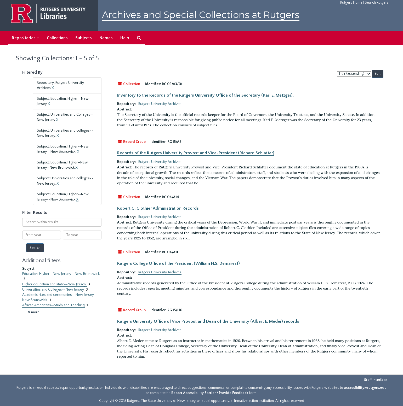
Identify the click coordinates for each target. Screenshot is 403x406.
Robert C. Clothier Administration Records (158, 208)
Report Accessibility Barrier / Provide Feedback (209, 393)
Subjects (83, 38)
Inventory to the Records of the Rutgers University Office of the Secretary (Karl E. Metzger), (205, 95)
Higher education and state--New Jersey (54, 284)
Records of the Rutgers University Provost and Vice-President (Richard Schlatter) (195, 153)
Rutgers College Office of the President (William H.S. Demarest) (178, 263)
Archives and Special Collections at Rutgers (200, 14)
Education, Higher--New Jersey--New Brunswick (61, 274)
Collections (57, 38)
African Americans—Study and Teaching (53, 305)
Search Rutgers (377, 3)
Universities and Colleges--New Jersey (53, 289)
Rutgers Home (351, 3)
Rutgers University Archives (159, 104)
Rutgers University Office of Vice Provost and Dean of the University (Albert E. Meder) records (208, 321)
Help (124, 38)
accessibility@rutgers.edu (365, 388)
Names (105, 38)
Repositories (25, 38)
